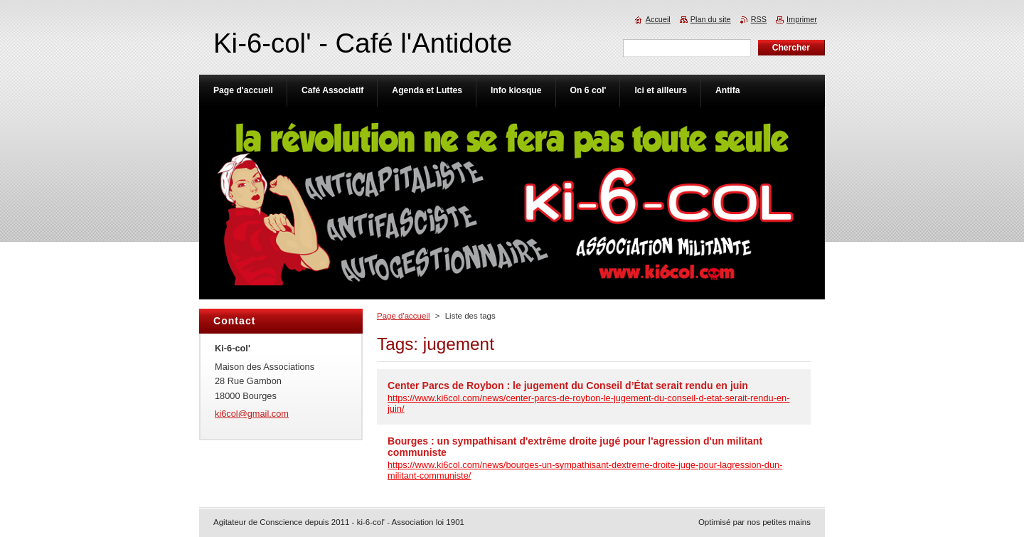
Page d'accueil (403, 316)
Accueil (658, 19)
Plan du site (710, 19)
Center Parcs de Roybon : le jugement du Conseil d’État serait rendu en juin (568, 385)
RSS (759, 19)
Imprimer (801, 19)
